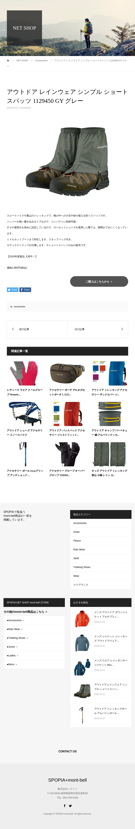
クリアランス (80, 584)
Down (76, 531)
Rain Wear (79, 549)
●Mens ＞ (12, 664)
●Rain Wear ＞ (15, 629)
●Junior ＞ (12, 646)
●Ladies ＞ (13, 655)
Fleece (77, 540)
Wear (76, 576)
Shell (76, 558)
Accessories (25, 108)
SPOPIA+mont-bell (27, 5)
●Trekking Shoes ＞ (17, 638)
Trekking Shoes (82, 567)
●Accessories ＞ (16, 620)
